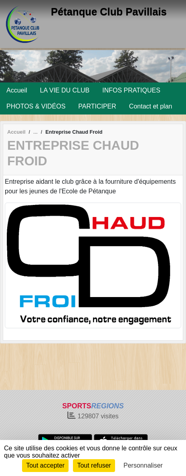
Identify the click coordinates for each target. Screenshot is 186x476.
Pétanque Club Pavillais (109, 11)
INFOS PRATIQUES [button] (131, 90)
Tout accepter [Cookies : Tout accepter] (45, 465)
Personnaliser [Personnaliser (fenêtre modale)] (143, 465)
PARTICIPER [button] (97, 106)
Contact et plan (150, 106)
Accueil (16, 90)
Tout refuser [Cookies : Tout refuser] (94, 465)
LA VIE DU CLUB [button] (65, 90)
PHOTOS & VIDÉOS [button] (35, 106)
